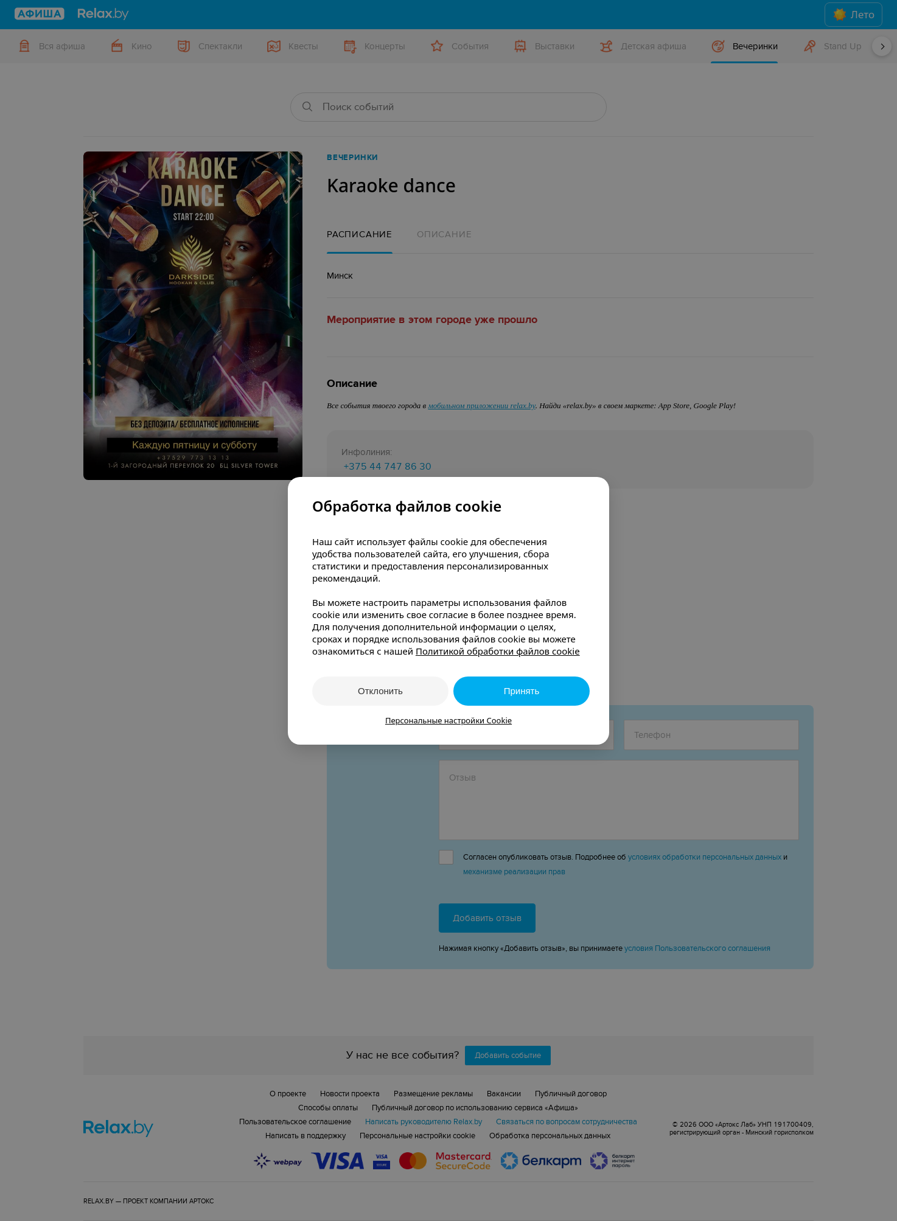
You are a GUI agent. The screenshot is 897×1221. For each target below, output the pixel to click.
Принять (522, 691)
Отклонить (380, 691)
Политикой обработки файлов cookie (498, 651)
